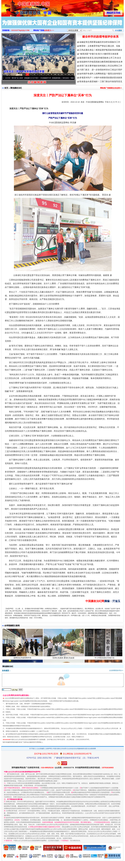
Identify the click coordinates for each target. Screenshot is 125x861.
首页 (6, 88)
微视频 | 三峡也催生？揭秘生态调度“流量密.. (72, 78)
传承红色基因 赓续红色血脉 (63, 659)
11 (58, 74)
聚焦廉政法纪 (16, 88)
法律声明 (49, 748)
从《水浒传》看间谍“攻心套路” (14, 78)
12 (62, 74)
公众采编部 (40, 748)
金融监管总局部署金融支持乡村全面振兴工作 (99, 42)
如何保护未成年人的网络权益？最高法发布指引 (100, 74)
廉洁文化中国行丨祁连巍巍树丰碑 (41, 78)
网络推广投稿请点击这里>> (111, 88)
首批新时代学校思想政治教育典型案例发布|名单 (101, 62)
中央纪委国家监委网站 (95, 102)
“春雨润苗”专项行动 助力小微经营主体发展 (98, 54)
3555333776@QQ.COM (20, 30)
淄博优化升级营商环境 (22, 659)
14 (69, 74)
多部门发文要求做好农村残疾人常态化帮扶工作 (100, 66)
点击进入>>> (49, 30)
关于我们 (32, 748)
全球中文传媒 (22, 7)
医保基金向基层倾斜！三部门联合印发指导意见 (100, 81)
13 (65, 74)
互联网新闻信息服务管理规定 (42, 704)
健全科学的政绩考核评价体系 (100, 36)
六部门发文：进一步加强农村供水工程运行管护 (100, 70)
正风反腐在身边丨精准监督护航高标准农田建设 (100, 50)
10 (55, 74)
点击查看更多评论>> (116, 670)
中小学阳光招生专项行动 (105, 659)
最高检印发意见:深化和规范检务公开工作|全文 (100, 58)
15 (72, 74)
